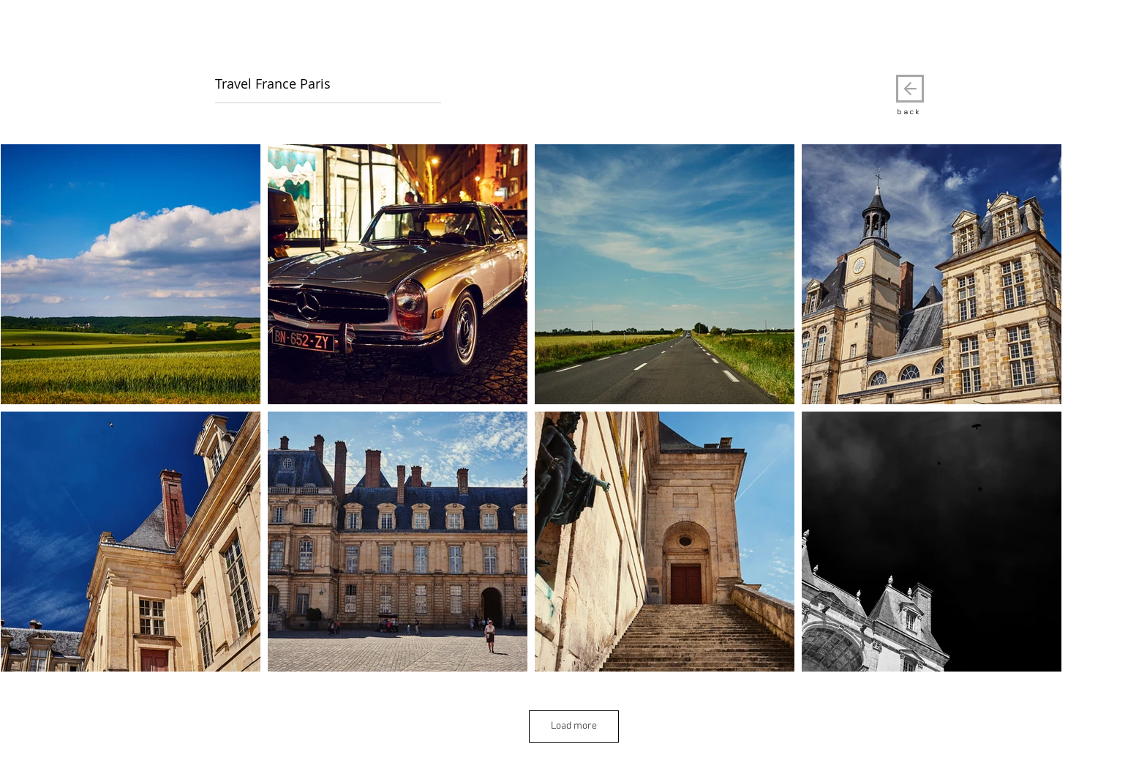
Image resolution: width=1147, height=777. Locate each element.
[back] (910, 89)
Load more (574, 726)
